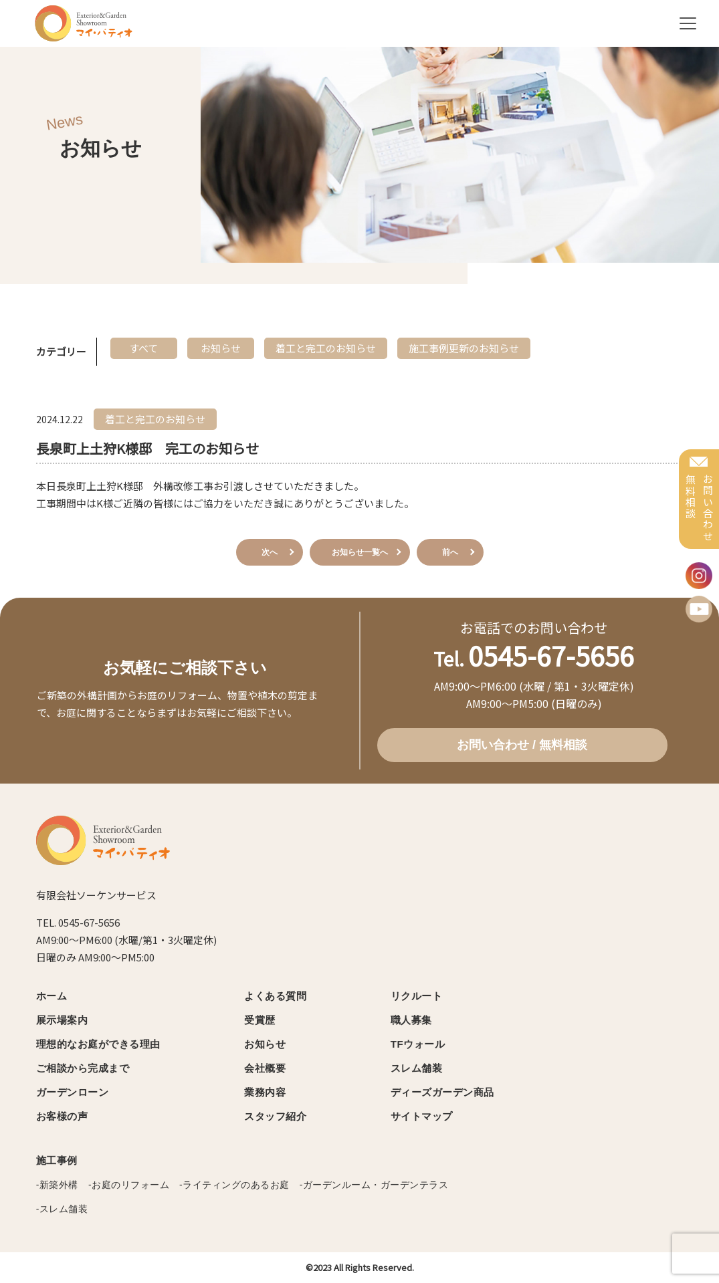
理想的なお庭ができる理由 (98, 1044)
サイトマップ (422, 1116)
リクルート (417, 996)
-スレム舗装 (62, 1208)
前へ (450, 552)
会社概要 (265, 1068)
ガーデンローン (72, 1092)
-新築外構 (57, 1184)
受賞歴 (260, 1020)
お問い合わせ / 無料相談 (522, 744)
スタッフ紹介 (275, 1116)
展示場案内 (62, 1020)
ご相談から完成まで (83, 1068)
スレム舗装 (417, 1068)
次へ (270, 552)
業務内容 (265, 1092)
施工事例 (57, 1160)
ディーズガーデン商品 (442, 1092)
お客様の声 (62, 1116)
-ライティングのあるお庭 (234, 1184)
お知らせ (265, 1044)
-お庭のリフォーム (128, 1184)
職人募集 (411, 1020)
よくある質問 (275, 996)
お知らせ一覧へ (360, 552)
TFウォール (418, 1044)
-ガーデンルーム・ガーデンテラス (374, 1184)
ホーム (52, 996)
